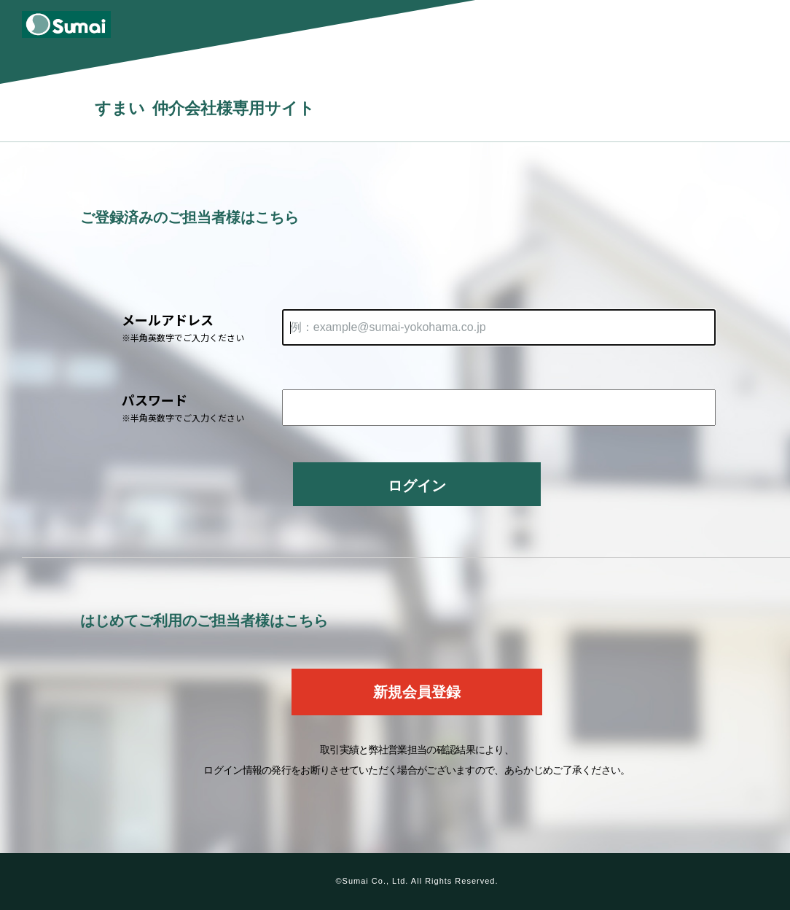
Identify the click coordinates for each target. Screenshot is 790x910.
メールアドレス (202, 327)
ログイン (417, 486)
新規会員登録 (417, 692)
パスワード (202, 407)
